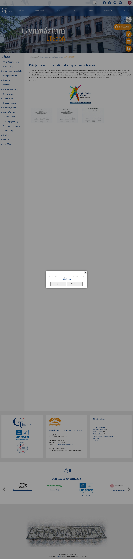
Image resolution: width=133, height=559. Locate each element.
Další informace (67, 279)
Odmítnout (74, 284)
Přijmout (58, 284)
